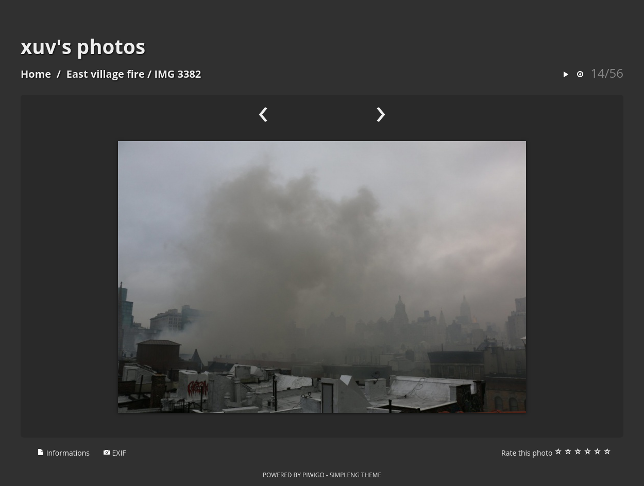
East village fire (105, 74)
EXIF (114, 453)
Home (36, 74)
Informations (63, 453)
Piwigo (313, 475)
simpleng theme (355, 475)
